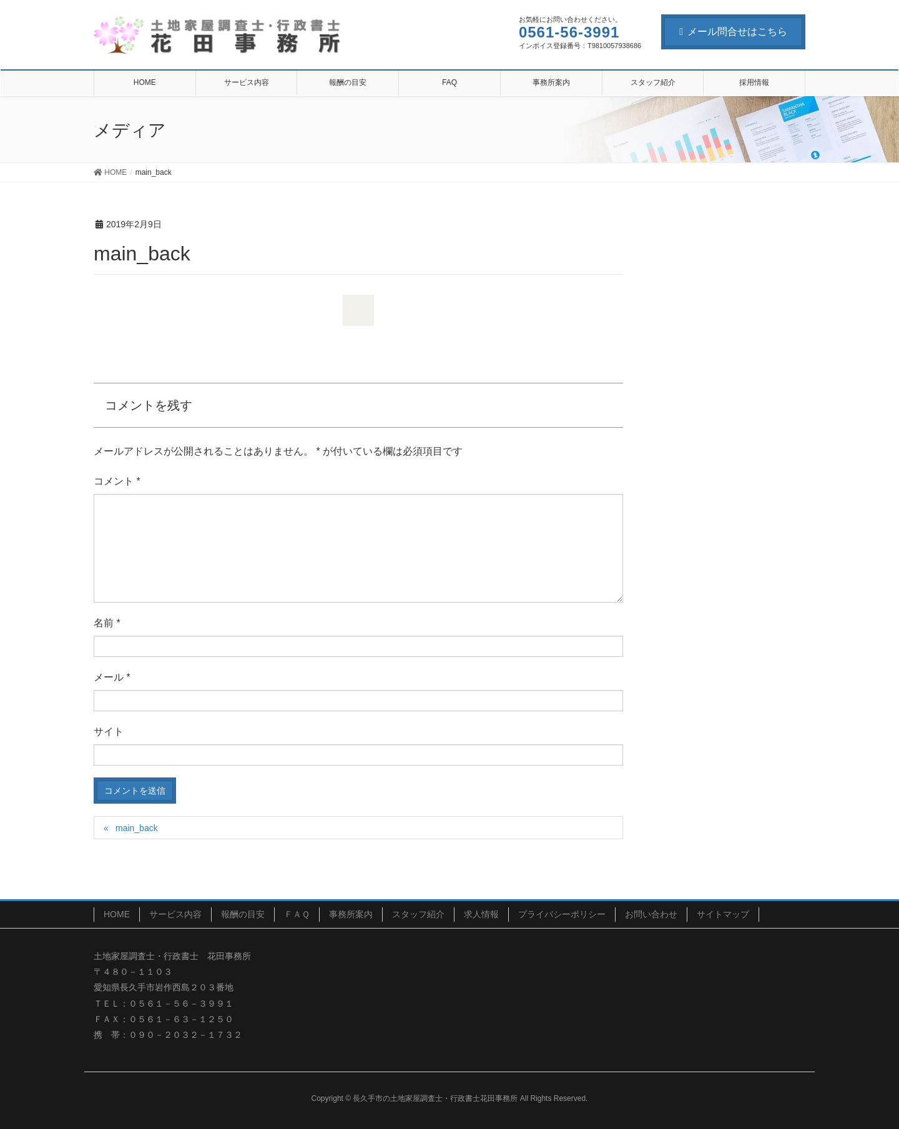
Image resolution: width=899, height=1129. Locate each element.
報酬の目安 (243, 914)
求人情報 (481, 914)
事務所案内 (351, 914)
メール (112, 677)
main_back (136, 828)
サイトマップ (723, 914)
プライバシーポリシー (562, 914)
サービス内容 (175, 914)
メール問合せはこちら (733, 31)
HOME (117, 914)
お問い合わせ (651, 914)
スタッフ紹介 (418, 914)
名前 (107, 623)
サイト (109, 731)
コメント (117, 481)
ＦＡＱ (297, 914)
